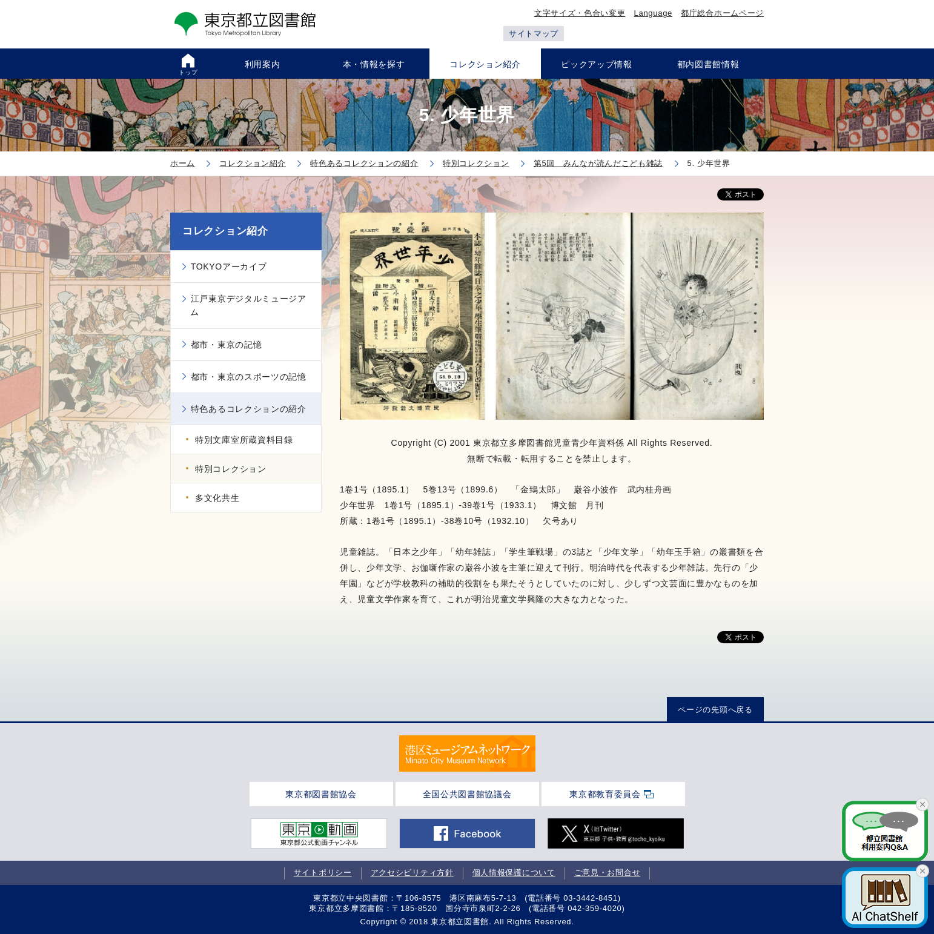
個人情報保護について (513, 872)
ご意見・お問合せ (607, 872)
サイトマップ (533, 33)
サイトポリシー (323, 872)
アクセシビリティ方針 (412, 872)
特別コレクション (231, 469)
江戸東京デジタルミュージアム (248, 305)
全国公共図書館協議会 (467, 794)
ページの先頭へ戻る (715, 709)
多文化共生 (217, 498)
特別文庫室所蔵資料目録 (244, 440)
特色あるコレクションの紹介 (248, 409)
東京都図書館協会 (321, 794)
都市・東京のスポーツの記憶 (248, 377)
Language (653, 13)
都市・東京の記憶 (226, 344)
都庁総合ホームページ (722, 13)
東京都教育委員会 (605, 794)
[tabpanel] (467, 753)
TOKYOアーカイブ (229, 266)
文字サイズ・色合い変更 (580, 13)
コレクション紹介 (225, 231)
